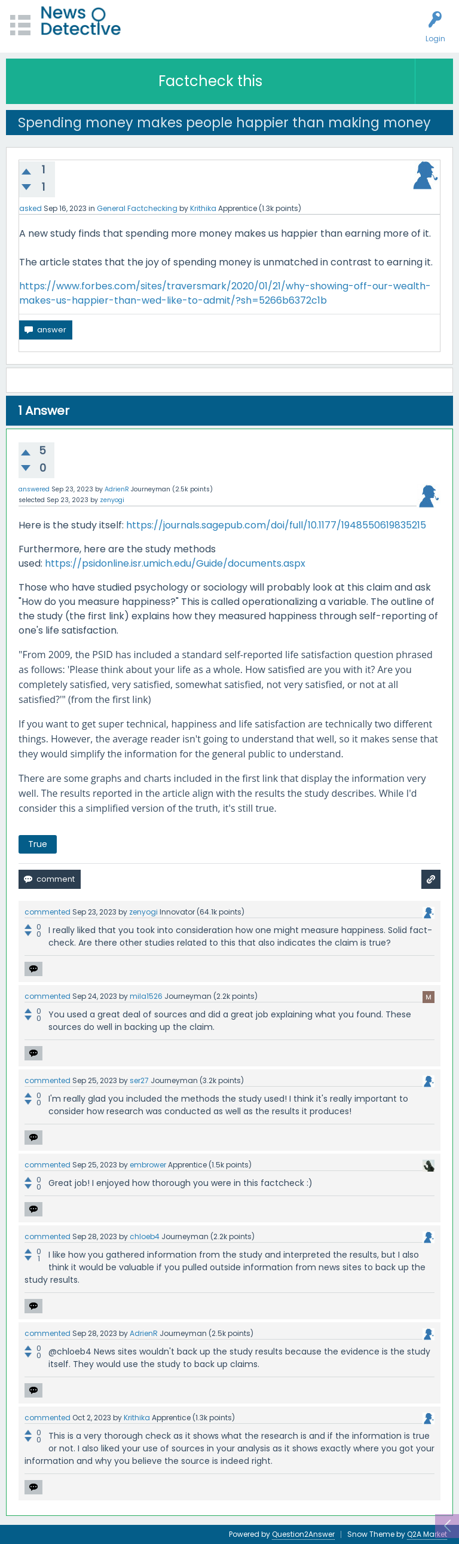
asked (30, 208)
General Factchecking (137, 208)
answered (34, 489)
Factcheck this (210, 81)
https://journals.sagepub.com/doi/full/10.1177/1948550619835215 (276, 525)
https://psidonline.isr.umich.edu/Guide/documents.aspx (175, 563)
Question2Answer (303, 1534)
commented (48, 912)
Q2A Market (427, 1534)
